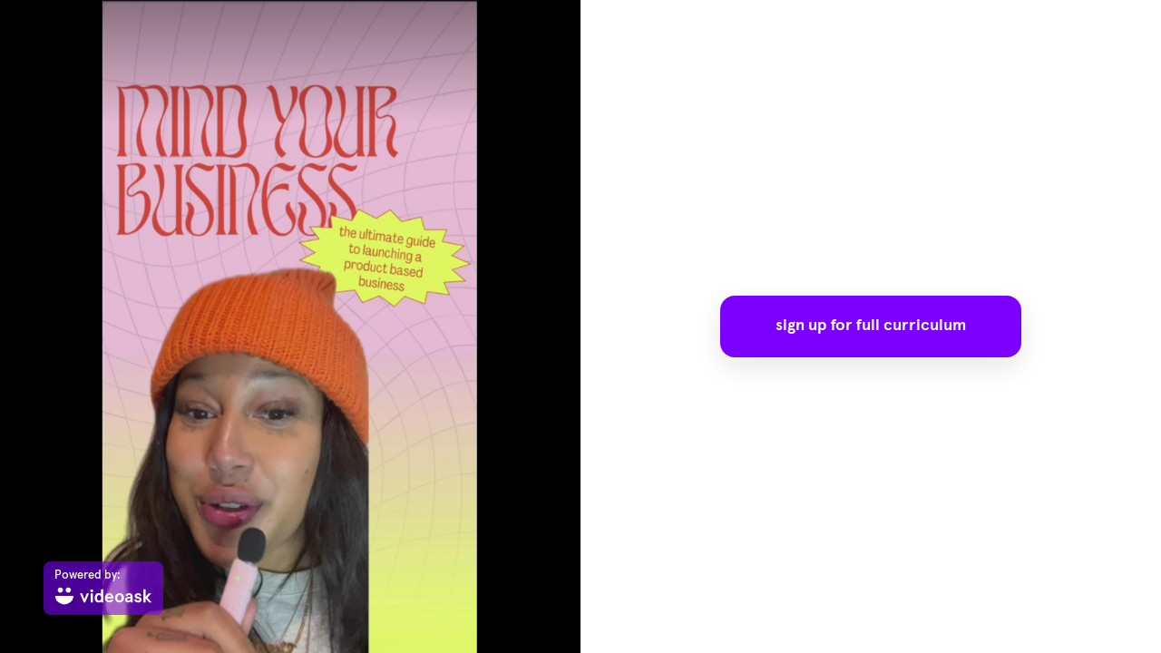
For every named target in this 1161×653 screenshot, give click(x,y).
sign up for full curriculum (871, 325)
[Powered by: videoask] (103, 588)
